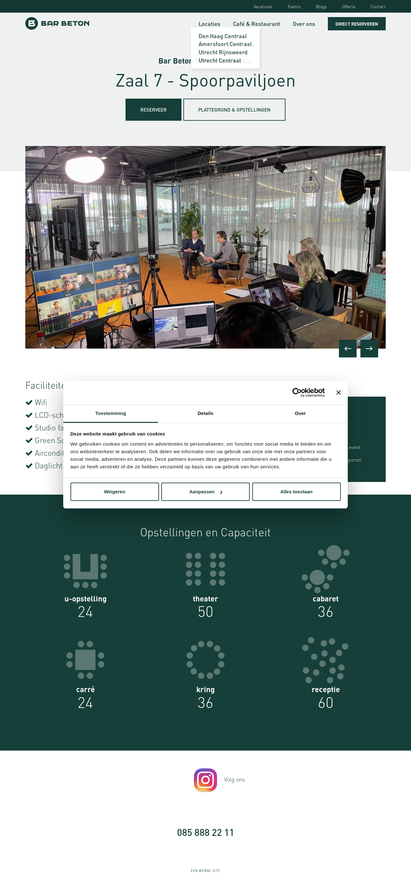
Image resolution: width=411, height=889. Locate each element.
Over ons (304, 23)
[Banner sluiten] (338, 392)
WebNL (205, 871)
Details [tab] (205, 413)
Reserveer (153, 110)
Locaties (209, 23)
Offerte (348, 6)
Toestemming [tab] (110, 413)
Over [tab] (300, 413)
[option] (205, 247)
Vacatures (263, 6)
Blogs (321, 6)
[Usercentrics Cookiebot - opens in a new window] (297, 392)
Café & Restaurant (256, 23)
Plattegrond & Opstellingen (234, 110)
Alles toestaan (296, 491)
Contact (378, 6)
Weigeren (114, 491)
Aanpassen (205, 491)
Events (294, 6)
